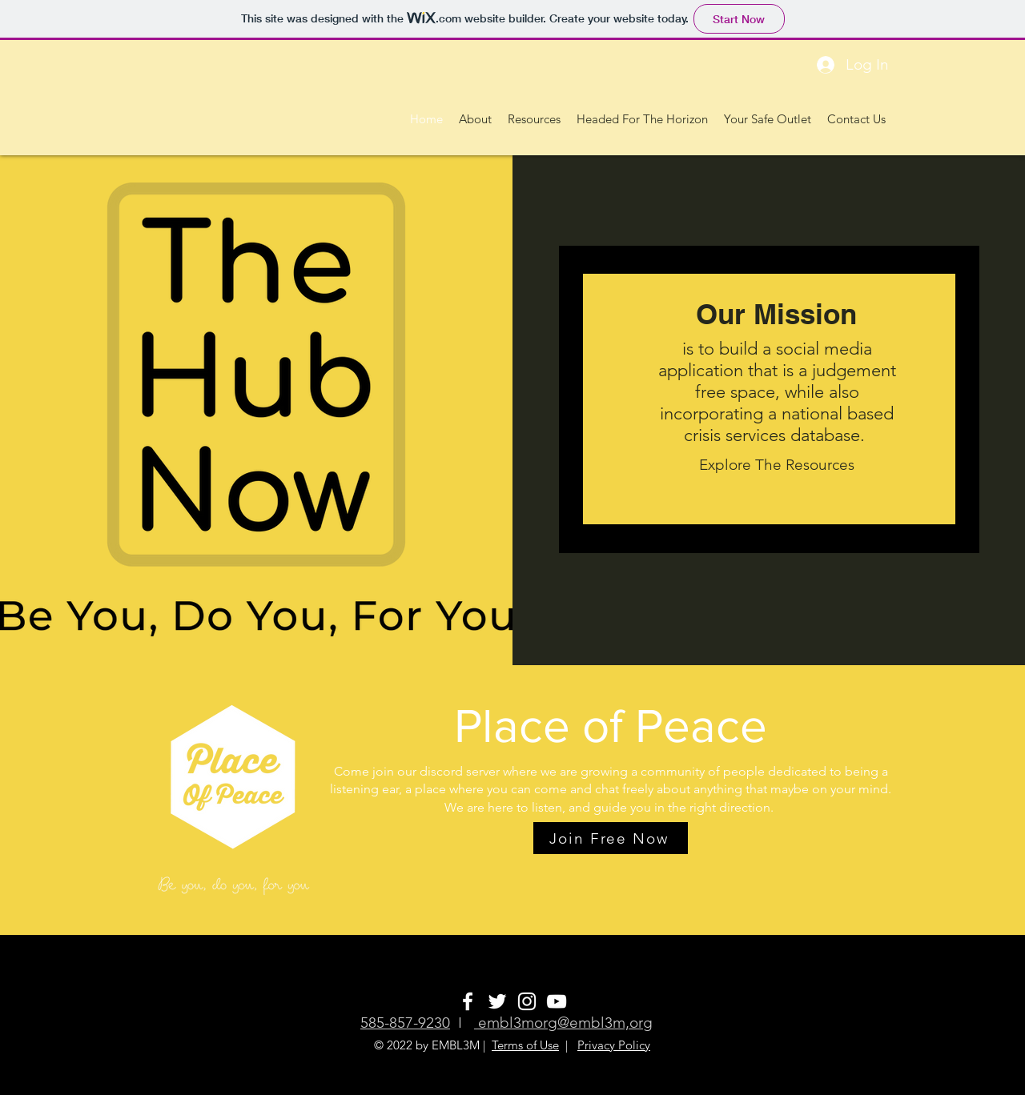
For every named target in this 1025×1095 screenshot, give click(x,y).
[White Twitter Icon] (497, 1001)
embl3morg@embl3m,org (563, 1022)
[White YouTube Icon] (557, 1001)
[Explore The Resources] (776, 465)
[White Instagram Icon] (527, 1001)
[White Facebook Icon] (468, 1001)
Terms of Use (525, 1045)
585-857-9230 (405, 1022)
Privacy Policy (613, 1045)
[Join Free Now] (610, 838)
